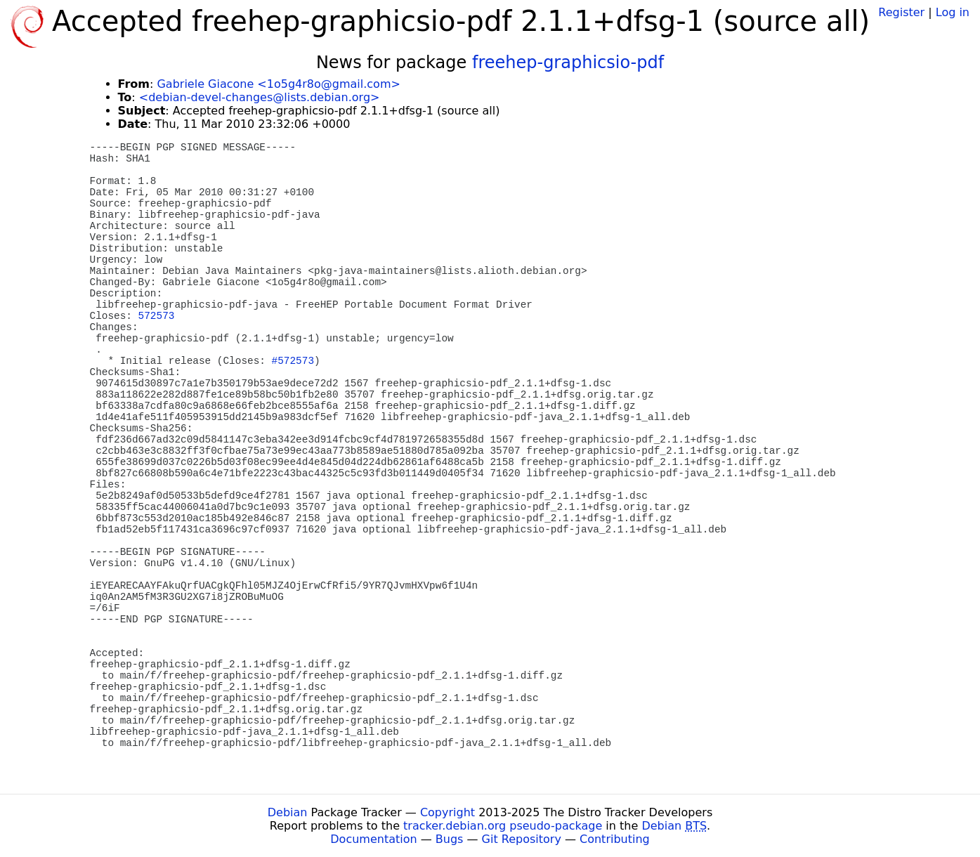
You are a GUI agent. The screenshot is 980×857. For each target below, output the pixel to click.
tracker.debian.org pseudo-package (502, 825)
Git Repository (521, 839)
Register (901, 12)
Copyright (447, 812)
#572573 (293, 361)
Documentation (373, 839)
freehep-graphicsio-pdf (568, 62)
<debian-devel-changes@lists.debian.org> (259, 97)
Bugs (450, 839)
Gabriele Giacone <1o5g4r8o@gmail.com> (278, 84)
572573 (156, 316)
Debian (288, 812)
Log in (952, 12)
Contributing (615, 839)
